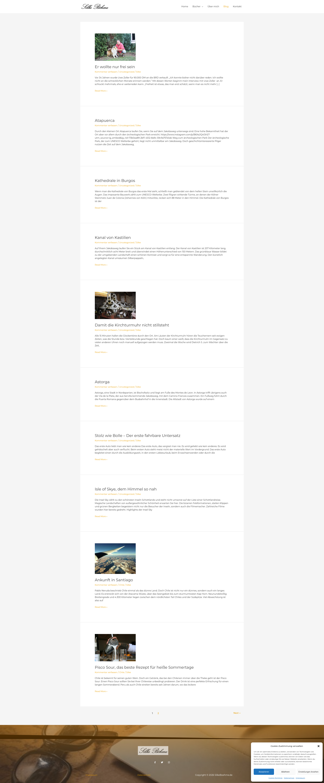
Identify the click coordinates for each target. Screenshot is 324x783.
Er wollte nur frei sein (116, 66)
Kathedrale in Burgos (116, 180)
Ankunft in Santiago (115, 579)
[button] (318, 746)
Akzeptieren (264, 771)
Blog (225, 6)
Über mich (213, 6)
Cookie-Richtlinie (275, 778)
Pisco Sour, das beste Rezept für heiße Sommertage (148, 666)
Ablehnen (285, 771)
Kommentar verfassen (107, 71)
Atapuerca (105, 120)
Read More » (101, 90)
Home (184, 6)
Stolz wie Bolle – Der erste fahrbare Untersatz (141, 435)
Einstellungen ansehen (308, 771)
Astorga (103, 381)
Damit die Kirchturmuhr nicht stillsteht (134, 324)
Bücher (197, 6)
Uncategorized (129, 71)
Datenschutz (289, 778)
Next (236, 712)
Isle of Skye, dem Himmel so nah (128, 488)
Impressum (300, 778)
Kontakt (237, 6)
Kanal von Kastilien (114, 237)
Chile (123, 584)
